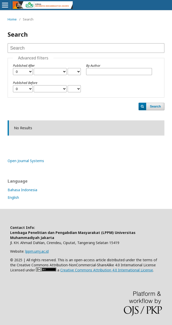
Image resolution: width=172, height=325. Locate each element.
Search (155, 106)
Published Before (25, 82)
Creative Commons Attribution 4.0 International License (106, 270)
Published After (24, 65)
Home (12, 19)
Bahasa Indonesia (22, 189)
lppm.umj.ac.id (37, 251)
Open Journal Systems (26, 160)
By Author (93, 65)
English (13, 197)
